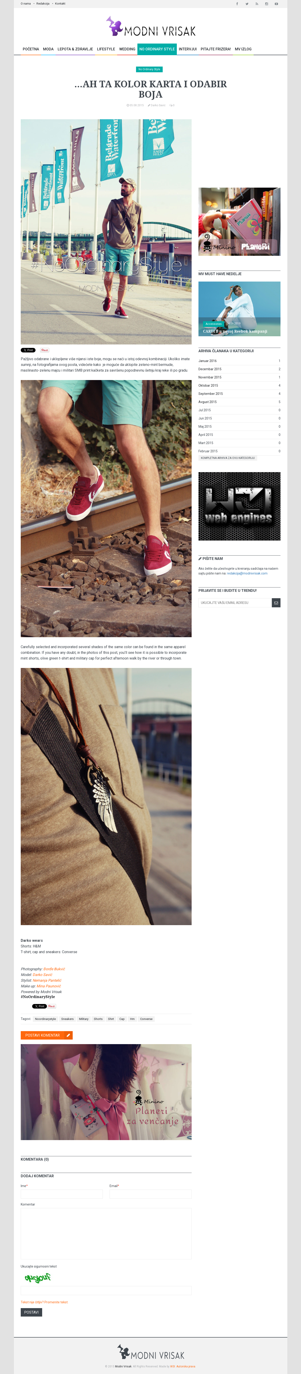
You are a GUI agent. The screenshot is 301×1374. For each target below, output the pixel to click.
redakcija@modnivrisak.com (247, 573)
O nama (26, 3)
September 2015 (210, 394)
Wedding (127, 49)
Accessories (214, 324)
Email (114, 1186)
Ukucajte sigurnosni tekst (39, 1266)
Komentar (28, 1204)
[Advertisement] (239, 147)
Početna (31, 49)
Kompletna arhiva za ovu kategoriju (228, 458)
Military (83, 1019)
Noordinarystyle (45, 1019)
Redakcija (42, 3)
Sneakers (67, 1019)
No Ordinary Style (157, 49)
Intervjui (188, 49)
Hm (132, 1019)
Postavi (31, 1312)
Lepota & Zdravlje (75, 49)
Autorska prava (185, 1366)
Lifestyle (106, 49)
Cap (122, 1019)
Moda (48, 49)
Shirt (111, 1019)
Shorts (98, 1019)
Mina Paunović (48, 986)
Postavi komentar (49, 1035)
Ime (24, 1186)
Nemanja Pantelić (47, 980)
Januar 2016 (207, 361)
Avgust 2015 (207, 402)
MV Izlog (243, 49)
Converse (146, 1019)
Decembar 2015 (209, 369)
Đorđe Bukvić (54, 969)
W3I (172, 1366)
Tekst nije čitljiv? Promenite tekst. (44, 1302)
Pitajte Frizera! (216, 49)
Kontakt (60, 3)
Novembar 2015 (209, 377)
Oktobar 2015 (208, 385)
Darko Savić (42, 975)
